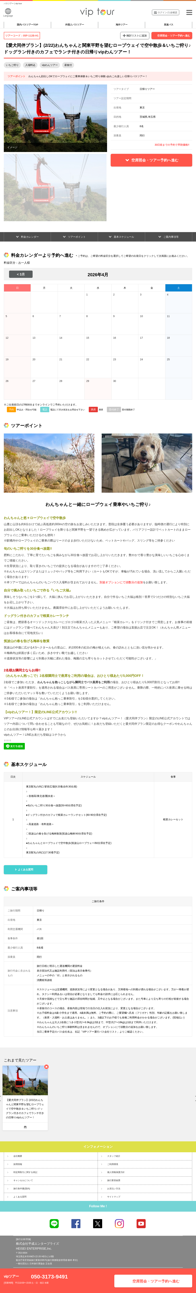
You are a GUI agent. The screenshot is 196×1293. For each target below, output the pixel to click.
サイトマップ (113, 1196)
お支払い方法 (113, 1188)
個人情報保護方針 (116, 1172)
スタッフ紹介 (113, 1156)
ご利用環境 (112, 1164)
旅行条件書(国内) (21, 1188)
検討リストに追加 (136, 35)
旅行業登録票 (113, 1180)
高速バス (168, 24)
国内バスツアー (27, 24)
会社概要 (17, 1156)
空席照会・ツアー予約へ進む (173, 35)
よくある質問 (19, 1196)
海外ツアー (122, 24)
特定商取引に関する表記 (25, 1172)
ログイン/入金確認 (165, 12)
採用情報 (17, 1164)
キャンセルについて (23, 1180)
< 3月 (21, 274)
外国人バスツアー (74, 24)
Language (8, 12)
